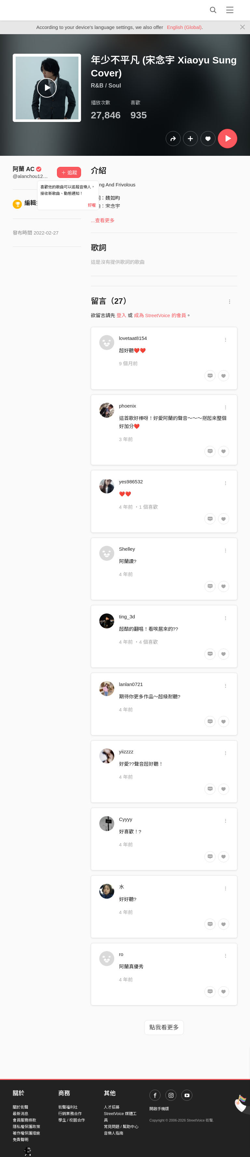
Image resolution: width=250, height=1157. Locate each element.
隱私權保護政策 (26, 1126)
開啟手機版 (159, 1109)
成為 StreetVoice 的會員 (160, 315)
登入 (121, 315)
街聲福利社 (68, 1107)
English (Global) (184, 27)
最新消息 (20, 1113)
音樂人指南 (113, 1133)
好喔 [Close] (92, 205)
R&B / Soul (106, 85)
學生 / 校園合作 (71, 1120)
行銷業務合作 (70, 1113)
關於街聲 (20, 1107)
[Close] (242, 27)
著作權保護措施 (26, 1133)
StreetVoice (39, 10)
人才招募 (111, 1107)
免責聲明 (20, 1139)
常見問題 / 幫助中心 (121, 1126)
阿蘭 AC (27, 169)
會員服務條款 (24, 1120)
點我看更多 (164, 1027)
